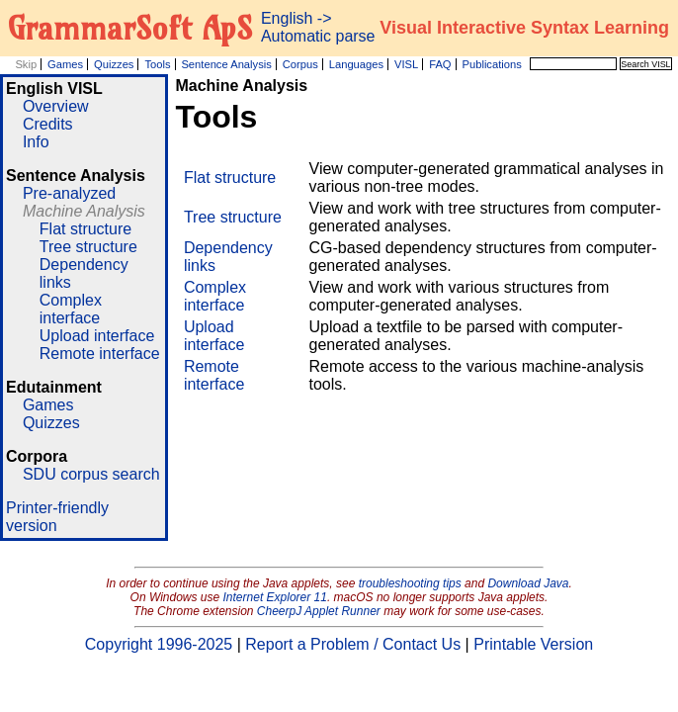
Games (65, 64)
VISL (406, 64)
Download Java (527, 583)
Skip (26, 64)
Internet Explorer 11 (275, 597)
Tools (157, 64)
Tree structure (88, 246)
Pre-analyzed (69, 193)
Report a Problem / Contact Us (353, 644)
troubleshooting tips (410, 583)
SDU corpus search (91, 474)
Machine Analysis (84, 211)
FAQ (440, 64)
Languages (356, 64)
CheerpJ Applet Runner (319, 611)
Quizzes (113, 64)
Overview (56, 106)
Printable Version (533, 644)
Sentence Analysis (226, 64)
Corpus (300, 64)
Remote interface (100, 353)
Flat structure (85, 229)
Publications (491, 64)
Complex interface (71, 309)
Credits (48, 124)
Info (36, 142)
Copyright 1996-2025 (158, 644)
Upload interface (97, 335)
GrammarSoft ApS (130, 27)
